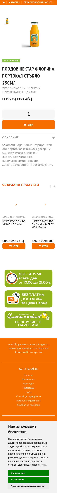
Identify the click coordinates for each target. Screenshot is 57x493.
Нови (28, 392)
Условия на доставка (28, 400)
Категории (28, 379)
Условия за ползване (28, 405)
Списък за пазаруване (28, 396)
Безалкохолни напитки (39, 2)
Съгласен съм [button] (18, 473)
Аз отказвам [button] (17, 479)
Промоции (28, 388)
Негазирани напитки (19, 92)
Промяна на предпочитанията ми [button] (27, 486)
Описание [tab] (10, 137)
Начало (28, 375)
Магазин (14, 2)
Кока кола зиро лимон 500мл (13, 223)
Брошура (28, 383)
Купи (30, 124)
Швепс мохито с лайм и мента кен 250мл (43, 224)
